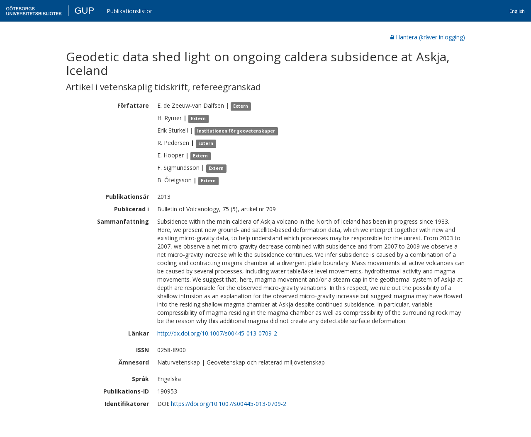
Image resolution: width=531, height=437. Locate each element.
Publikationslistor (129, 11)
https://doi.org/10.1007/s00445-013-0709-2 (228, 404)
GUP (84, 10)
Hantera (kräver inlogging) (427, 37)
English (517, 11)
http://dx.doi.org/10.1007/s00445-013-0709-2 (217, 333)
